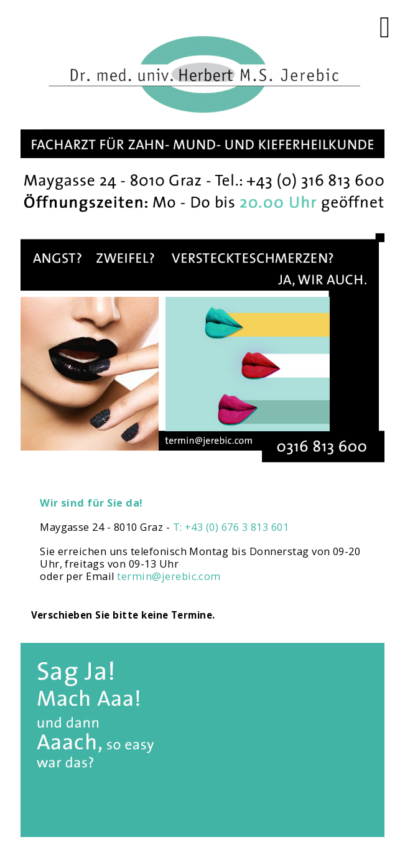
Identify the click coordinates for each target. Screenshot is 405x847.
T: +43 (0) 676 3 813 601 (231, 527)
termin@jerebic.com (169, 576)
